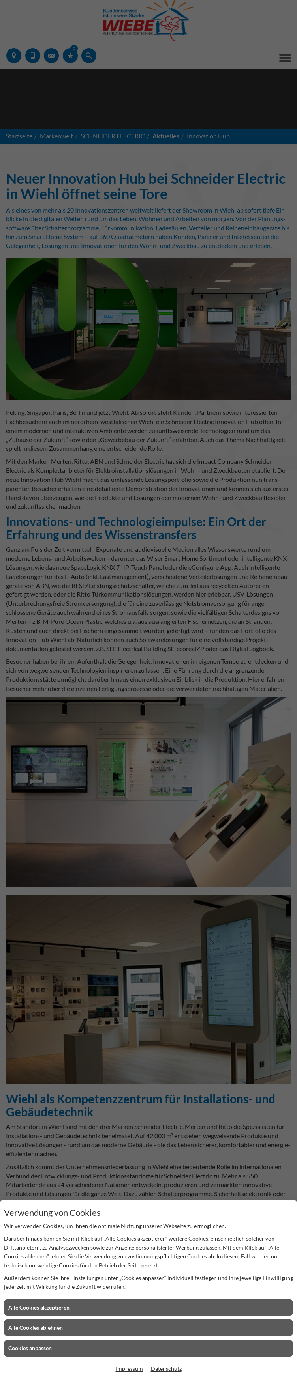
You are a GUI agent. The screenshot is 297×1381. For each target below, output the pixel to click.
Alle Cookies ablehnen (35, 1327)
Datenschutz (166, 1368)
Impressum (129, 1368)
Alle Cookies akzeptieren (39, 1307)
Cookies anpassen (30, 1348)
